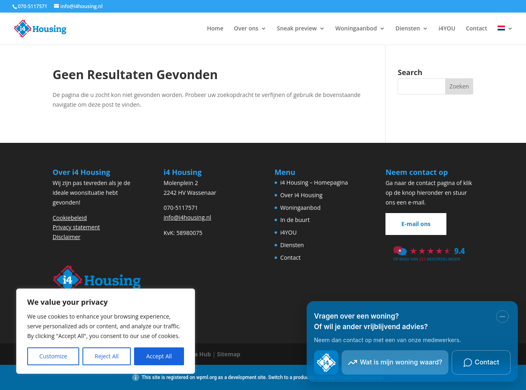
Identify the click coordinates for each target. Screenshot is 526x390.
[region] (105, 331)
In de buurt (295, 220)
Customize (53, 356)
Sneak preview (297, 29)
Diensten (408, 29)
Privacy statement (76, 227)
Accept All (159, 356)
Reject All (107, 356)
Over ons (246, 29)
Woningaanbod (356, 29)
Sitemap (228, 354)
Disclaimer (66, 237)
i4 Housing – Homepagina (314, 182)
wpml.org (206, 377)
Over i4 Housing (301, 195)
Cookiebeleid (70, 218)
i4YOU (447, 29)
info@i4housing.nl (187, 217)
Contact (476, 29)
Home (215, 29)
